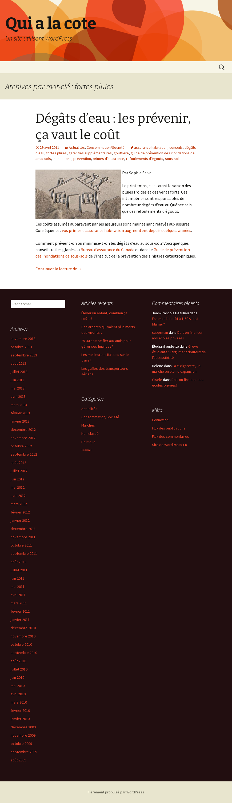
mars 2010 (19, 702)
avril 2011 (18, 594)
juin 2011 (17, 578)
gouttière (121, 153)
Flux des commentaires (170, 436)
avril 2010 (18, 694)
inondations (62, 158)
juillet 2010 (19, 669)
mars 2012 (19, 503)
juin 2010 (17, 677)
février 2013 (20, 413)
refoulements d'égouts (144, 158)
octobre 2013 (21, 346)
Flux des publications (168, 428)
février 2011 (20, 611)
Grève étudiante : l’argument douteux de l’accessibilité (179, 352)
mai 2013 (18, 388)
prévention (82, 158)
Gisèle (157, 379)
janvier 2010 (20, 718)
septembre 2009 (24, 751)
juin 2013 (17, 380)
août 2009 (18, 760)
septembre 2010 (24, 652)
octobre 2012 (21, 446)
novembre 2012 (23, 437)
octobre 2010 (21, 644)
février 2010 (20, 710)
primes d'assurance (108, 158)
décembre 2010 (23, 627)
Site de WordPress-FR (169, 444)
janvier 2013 (20, 421)
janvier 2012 (20, 520)
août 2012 (18, 462)
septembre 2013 (24, 355)
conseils (176, 147)
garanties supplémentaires (90, 153)
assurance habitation (150, 147)
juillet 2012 (19, 470)
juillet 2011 (19, 570)
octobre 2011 (21, 545)
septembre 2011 (24, 553)
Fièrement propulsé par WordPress (116, 792)
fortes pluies (56, 153)
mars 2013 (19, 404)
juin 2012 (17, 479)
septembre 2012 (24, 454)
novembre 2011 (23, 537)
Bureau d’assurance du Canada (108, 249)
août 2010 (18, 661)
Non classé (90, 433)
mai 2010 (18, 685)
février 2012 (20, 512)
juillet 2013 (19, 371)
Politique (88, 441)
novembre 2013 (23, 338)
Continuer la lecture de (58, 268)
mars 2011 (19, 603)
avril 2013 (18, 396)
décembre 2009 (23, 727)
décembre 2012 (23, 429)
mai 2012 (18, 487)
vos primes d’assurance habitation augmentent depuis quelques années (126, 230)
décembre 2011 (23, 528)
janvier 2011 (20, 619)
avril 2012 (18, 495)
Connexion (160, 419)
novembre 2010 (23, 636)
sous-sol (172, 158)
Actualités (77, 147)
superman (160, 332)
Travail (86, 450)
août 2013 (18, 363)
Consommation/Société (106, 147)
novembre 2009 (23, 735)
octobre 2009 (21, 743)
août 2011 (18, 561)
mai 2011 (18, 586)
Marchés (88, 425)
